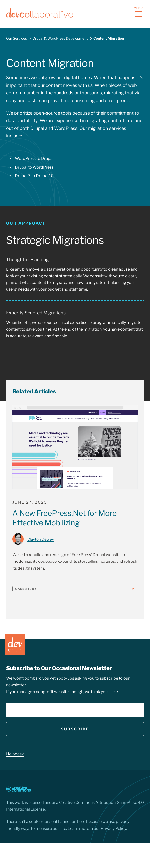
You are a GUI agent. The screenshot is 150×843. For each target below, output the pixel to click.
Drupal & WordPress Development (60, 38)
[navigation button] (138, 14)
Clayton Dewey (40, 539)
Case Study (26, 589)
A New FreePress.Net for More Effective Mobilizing (64, 518)
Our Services (16, 38)
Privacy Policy (113, 828)
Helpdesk (15, 754)
